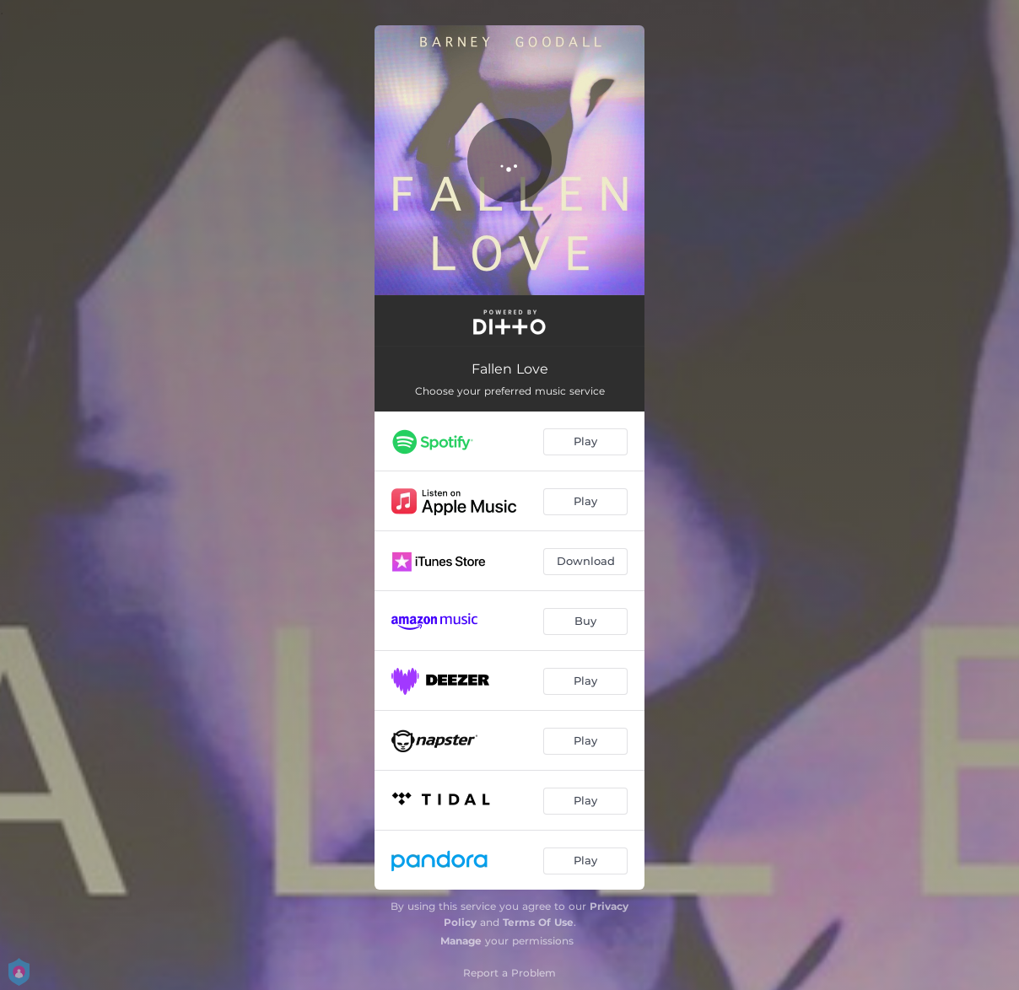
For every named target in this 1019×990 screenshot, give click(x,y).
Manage (461, 940)
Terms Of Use (538, 922)
